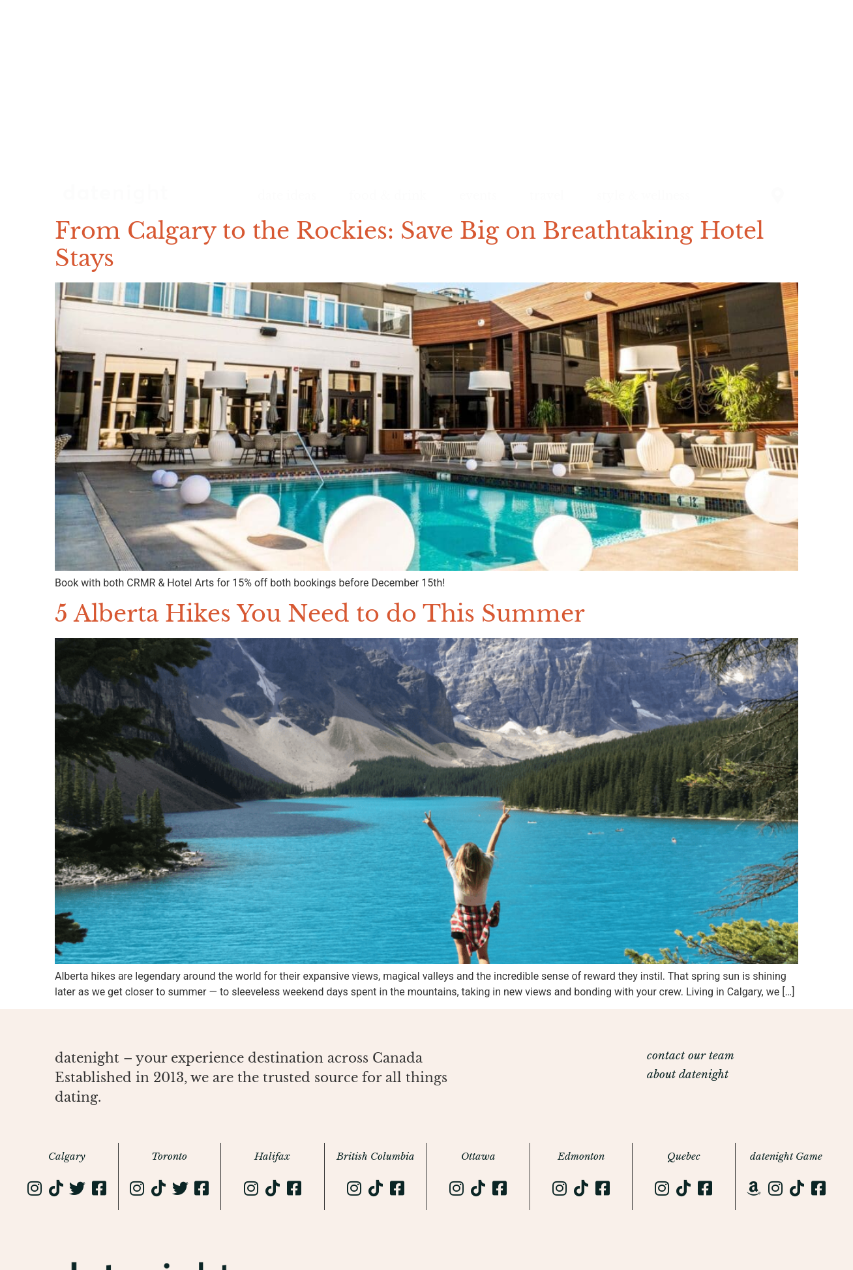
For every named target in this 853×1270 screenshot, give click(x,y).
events (478, 195)
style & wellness (643, 195)
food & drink (387, 195)
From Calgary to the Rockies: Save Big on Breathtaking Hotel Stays (409, 244)
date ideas (287, 195)
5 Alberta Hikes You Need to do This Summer (320, 613)
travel (547, 195)
